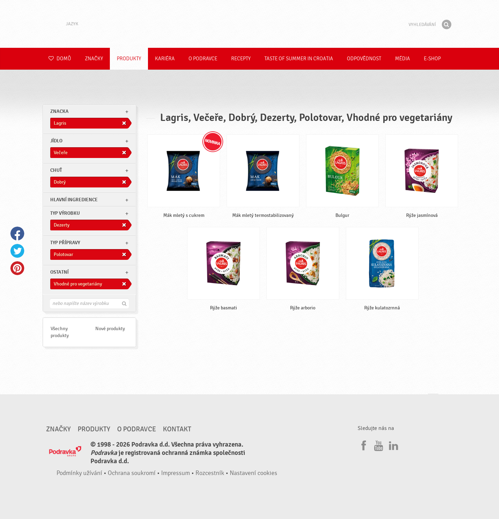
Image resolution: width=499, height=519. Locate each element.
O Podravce (203, 59)
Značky (94, 59)
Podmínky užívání (79, 473)
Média (402, 59)
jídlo (56, 141)
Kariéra (165, 59)
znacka (59, 111)
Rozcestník (209, 473)
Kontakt (177, 429)
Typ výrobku (65, 213)
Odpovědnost (364, 59)
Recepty (241, 59)
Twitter (17, 251)
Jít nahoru (433, 400)
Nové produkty (110, 329)
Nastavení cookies (253, 473)
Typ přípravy (65, 243)
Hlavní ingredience (74, 200)
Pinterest (17, 268)
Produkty (129, 59)
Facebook (17, 233)
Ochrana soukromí (132, 473)
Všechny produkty (60, 332)
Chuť (56, 170)
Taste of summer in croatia (298, 59)
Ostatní (59, 272)
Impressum (175, 473)
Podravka (249, 23)
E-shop (432, 59)
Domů (60, 59)
